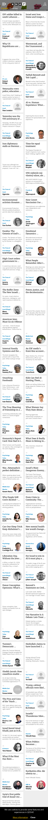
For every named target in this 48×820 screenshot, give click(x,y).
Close (32, 817)
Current (5, 8)
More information (20, 817)
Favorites (14, 8)
